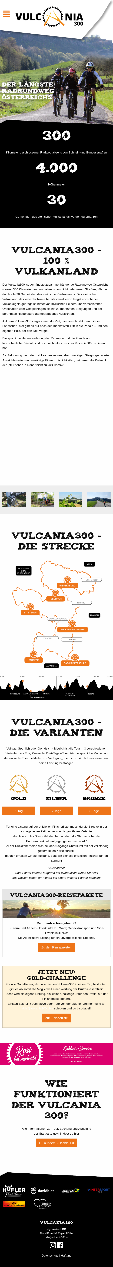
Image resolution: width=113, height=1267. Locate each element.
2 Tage (56, 811)
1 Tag (19, 811)
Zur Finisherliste (56, 1018)
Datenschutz (49, 1255)
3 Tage (94, 811)
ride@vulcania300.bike (37, 1008)
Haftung (66, 1255)
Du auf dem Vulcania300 (56, 1143)
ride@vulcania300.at (56, 1237)
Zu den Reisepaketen (56, 947)
